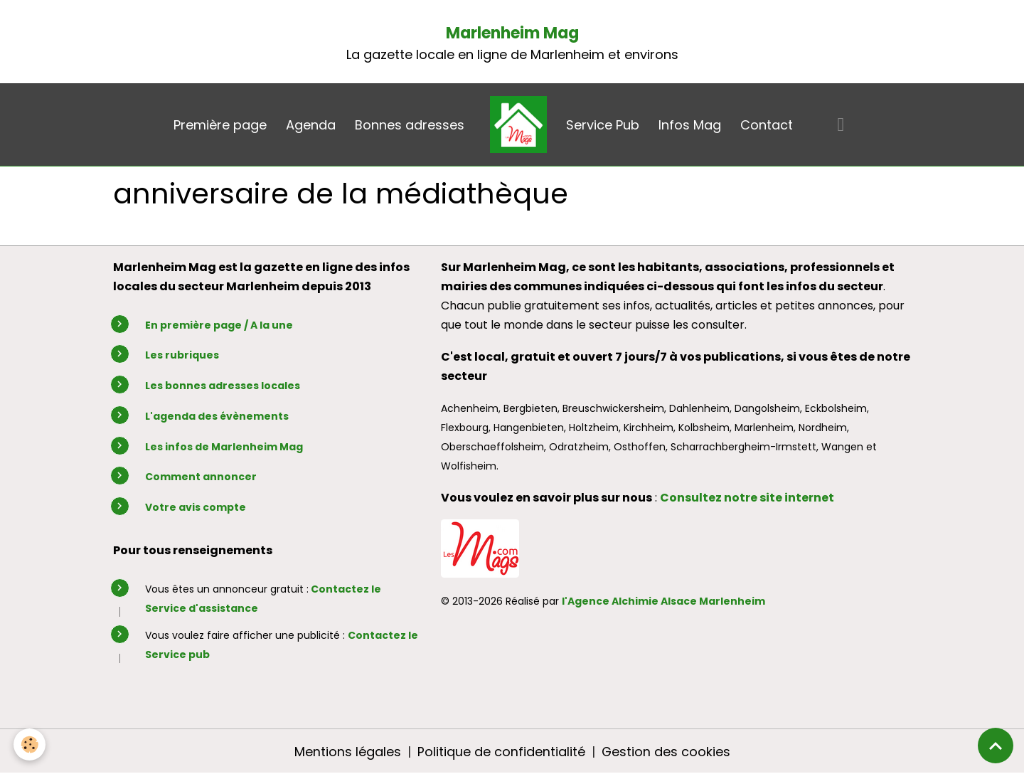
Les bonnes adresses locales (222, 385)
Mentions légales (347, 751)
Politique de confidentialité (501, 751)
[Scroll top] (995, 745)
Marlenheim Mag (512, 33)
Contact (766, 125)
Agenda (311, 125)
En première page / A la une (219, 325)
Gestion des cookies (665, 751)
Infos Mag (689, 125)
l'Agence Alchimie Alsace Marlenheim (663, 601)
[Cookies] (30, 744)
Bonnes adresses (409, 125)
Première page (220, 125)
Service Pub (602, 125)
